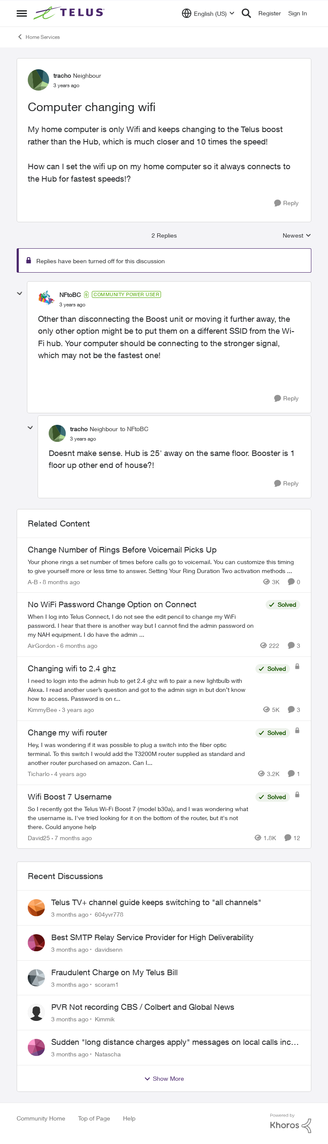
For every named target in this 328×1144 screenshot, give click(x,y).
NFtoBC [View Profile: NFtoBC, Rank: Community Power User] (70, 294)
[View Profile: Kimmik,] (36, 1012)
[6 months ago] (77, 645)
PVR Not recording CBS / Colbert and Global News (142, 1007)
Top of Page (94, 1118)
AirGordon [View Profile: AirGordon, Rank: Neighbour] (42, 645)
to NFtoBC (134, 428)
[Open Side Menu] (21, 13)
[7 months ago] (72, 837)
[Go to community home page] (70, 13)
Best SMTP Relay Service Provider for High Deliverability (152, 937)
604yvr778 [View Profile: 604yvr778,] (109, 914)
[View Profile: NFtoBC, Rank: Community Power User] (46, 299)
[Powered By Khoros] (290, 1123)
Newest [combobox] (297, 236)
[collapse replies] (20, 293)
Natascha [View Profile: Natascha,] (108, 1054)
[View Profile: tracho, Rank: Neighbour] (38, 80)
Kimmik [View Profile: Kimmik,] (104, 1019)
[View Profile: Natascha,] (36, 1047)
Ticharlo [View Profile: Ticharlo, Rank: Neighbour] (39, 773)
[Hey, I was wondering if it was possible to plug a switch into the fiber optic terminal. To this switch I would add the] (139, 753)
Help (129, 1118)
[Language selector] (208, 13)
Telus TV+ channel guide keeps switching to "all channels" (156, 902)
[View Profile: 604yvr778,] (36, 907)
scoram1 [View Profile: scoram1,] (107, 984)
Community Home (41, 1118)
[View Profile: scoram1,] (36, 977)
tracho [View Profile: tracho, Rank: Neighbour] (62, 75)
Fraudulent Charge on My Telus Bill (114, 972)
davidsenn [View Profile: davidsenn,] (109, 949)
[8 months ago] (60, 581)
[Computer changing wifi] (72, 305)
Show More (164, 1078)
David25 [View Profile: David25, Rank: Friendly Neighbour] (39, 837)
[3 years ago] (76, 709)
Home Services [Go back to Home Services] (38, 36)
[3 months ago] (69, 914)
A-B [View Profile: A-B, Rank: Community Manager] (33, 581)
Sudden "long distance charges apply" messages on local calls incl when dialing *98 (172, 1042)
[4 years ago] (68, 773)
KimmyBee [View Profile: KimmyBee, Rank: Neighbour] (42, 709)
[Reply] (286, 203)
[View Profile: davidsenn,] (36, 942)
